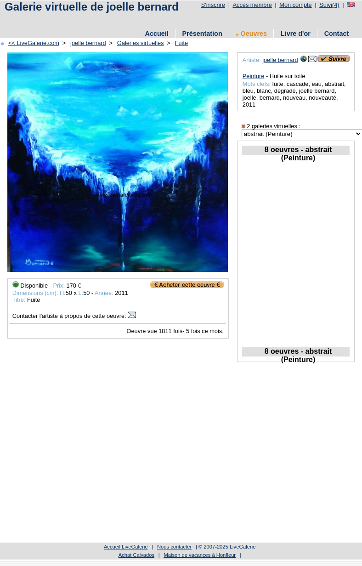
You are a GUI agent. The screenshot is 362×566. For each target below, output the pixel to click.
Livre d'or (296, 33)
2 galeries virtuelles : (271, 126)
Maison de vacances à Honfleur (200, 555)
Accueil (157, 33)
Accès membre (252, 4)
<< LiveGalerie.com (33, 43)
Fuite (181, 43)
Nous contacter (174, 546)
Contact (336, 33)
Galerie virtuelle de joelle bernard (92, 6)
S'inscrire (213, 4)
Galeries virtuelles (140, 43)
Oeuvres (251, 33)
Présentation (202, 33)
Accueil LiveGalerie (126, 546)
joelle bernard (88, 43)
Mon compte (295, 4)
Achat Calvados (136, 555)
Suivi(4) (329, 4)
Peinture (254, 76)
